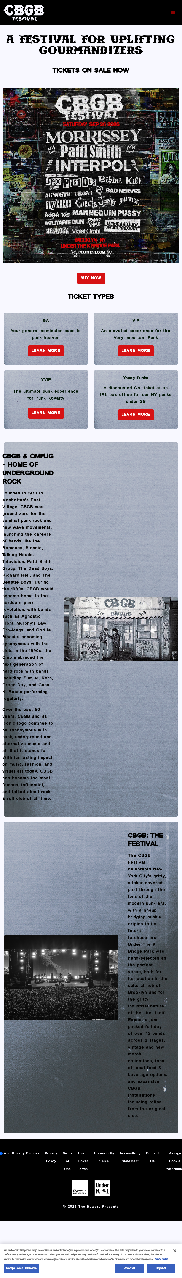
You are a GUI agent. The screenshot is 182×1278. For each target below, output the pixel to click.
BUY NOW (91, 278)
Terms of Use (67, 1161)
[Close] (175, 1251)
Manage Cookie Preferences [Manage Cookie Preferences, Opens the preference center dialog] (21, 1268)
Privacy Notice (161, 1259)
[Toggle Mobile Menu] (173, 12)
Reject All (161, 1268)
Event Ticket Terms (83, 1161)
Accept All (129, 1268)
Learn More (46, 351)
